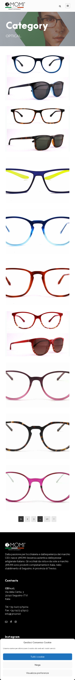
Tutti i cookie (37, 656)
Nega (37, 665)
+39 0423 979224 (18, 606)
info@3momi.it (13, 614)
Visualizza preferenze (37, 673)
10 (47, 519)
